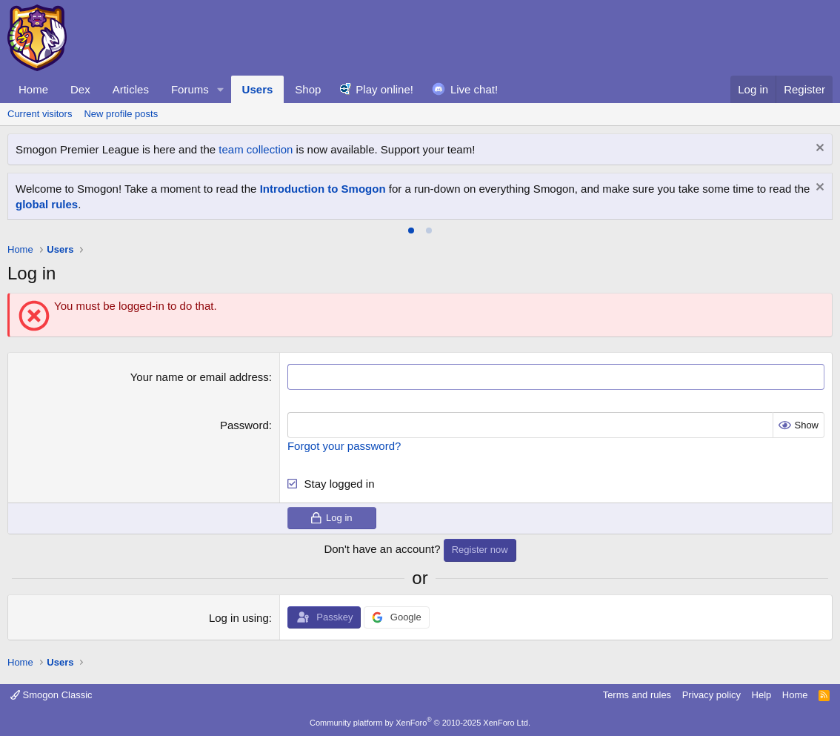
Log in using (239, 617)
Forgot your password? (344, 446)
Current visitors (39, 113)
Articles (131, 89)
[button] (220, 89)
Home (33, 89)
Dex (80, 89)
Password (244, 425)
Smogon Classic (51, 694)
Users (257, 89)
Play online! (384, 89)
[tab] (411, 230)
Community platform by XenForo (420, 722)
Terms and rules (637, 694)
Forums (190, 89)
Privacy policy (711, 694)
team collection (256, 149)
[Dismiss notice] (818, 149)
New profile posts (121, 113)
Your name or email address (199, 377)
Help (762, 694)
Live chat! (474, 89)
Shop (308, 89)
